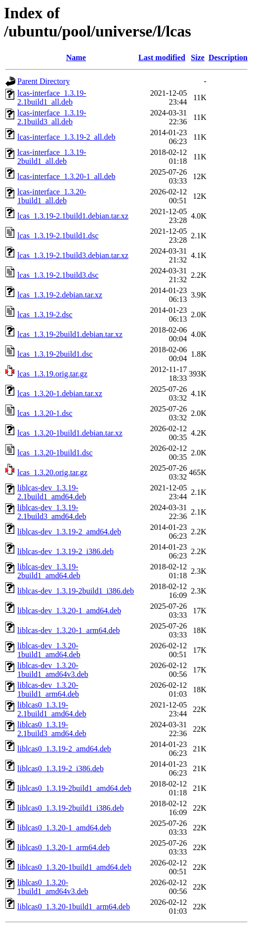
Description (228, 57)
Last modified (161, 57)
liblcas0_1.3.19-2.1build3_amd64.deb (51, 729)
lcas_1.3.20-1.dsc (45, 413)
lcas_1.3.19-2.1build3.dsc (57, 275)
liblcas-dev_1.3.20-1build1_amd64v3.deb (52, 669)
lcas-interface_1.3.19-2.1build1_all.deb (51, 97)
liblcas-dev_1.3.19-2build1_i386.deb (75, 591)
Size (198, 57)
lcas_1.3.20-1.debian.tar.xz (59, 393)
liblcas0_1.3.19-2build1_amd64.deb (74, 788)
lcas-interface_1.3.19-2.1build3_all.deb (51, 117)
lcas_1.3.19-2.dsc (45, 314)
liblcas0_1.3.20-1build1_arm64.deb (73, 906)
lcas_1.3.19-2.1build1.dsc (57, 235)
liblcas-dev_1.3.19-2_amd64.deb (69, 531)
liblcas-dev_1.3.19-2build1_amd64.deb (49, 571)
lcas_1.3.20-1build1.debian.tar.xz (70, 433)
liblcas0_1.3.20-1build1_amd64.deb (74, 867)
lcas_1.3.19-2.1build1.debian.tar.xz (72, 216)
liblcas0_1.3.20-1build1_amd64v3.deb (52, 886)
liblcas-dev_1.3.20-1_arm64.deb (68, 630)
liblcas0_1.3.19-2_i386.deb (60, 768)
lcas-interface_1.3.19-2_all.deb (66, 137)
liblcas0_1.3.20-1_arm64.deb (63, 847)
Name (76, 57)
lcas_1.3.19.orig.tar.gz (52, 374)
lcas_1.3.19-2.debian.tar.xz (59, 295)
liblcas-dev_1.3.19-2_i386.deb (65, 551)
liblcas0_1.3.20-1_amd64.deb (64, 827)
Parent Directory (43, 81)
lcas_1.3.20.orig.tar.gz (52, 472)
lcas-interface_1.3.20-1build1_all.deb (51, 196)
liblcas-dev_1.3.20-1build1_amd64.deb (49, 650)
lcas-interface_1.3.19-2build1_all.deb (51, 156)
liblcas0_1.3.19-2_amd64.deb (64, 749)
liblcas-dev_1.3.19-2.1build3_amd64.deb (51, 512)
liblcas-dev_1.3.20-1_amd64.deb (69, 610)
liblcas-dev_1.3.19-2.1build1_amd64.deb (51, 492)
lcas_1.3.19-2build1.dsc (54, 354)
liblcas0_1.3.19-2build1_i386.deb (70, 808)
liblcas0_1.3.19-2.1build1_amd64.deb (51, 709)
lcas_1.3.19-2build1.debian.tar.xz (70, 334)
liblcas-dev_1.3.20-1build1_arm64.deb (48, 689)
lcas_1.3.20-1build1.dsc (54, 452)
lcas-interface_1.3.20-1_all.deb (66, 176)
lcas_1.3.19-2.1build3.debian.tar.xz (72, 255)
